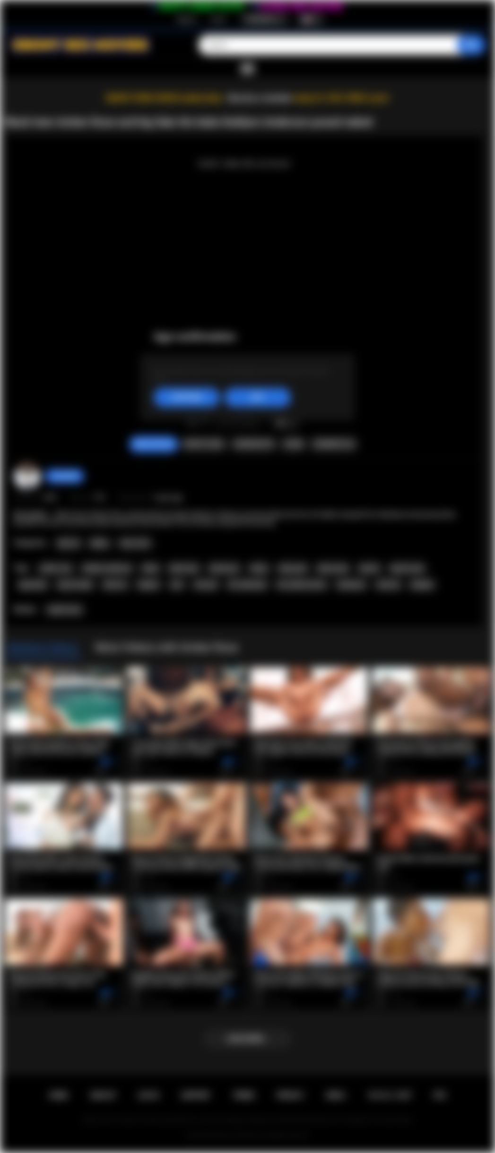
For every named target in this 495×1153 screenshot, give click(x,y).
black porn (224, 568)
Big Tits (69, 543)
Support (195, 1095)
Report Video (203, 444)
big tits (369, 568)
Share (294, 444)
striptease (351, 584)
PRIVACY (290, 1095)
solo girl (206, 584)
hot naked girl (247, 584)
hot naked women (301, 584)
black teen (184, 568)
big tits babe (75, 584)
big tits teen (407, 568)
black (150, 568)
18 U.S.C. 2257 (389, 1095)
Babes (99, 543)
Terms (243, 1095)
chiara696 (64, 476)
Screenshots (253, 444)
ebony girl (292, 568)
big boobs (33, 584)
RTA (440, 1095)
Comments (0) (333, 444)
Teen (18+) (135, 543)
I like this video (192, 422)
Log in (218, 19)
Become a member (260, 98)
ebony (259, 568)
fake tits (115, 584)
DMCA (335, 1095)
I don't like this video (204, 422)
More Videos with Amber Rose (167, 647)
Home (58, 1095)
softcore (388, 584)
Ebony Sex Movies (238, 1135)
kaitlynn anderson (107, 568)
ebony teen (332, 568)
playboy (422, 584)
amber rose (56, 568)
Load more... (247, 1038)
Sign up (186, 19)
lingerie (148, 584)
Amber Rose (64, 609)
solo (176, 584)
